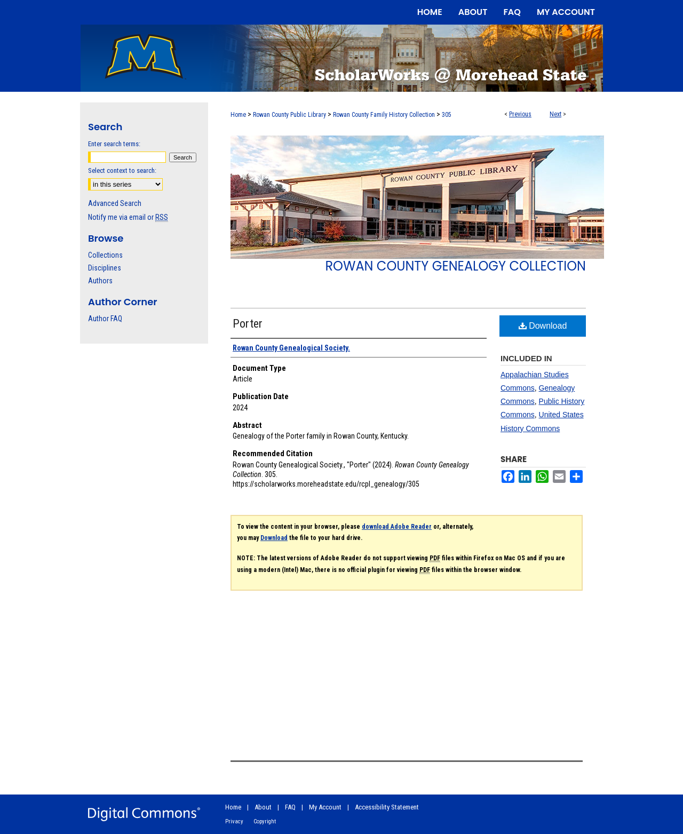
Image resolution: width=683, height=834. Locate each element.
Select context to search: (122, 170)
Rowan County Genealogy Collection (455, 266)
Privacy (234, 821)
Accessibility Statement (387, 807)
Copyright (264, 821)
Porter (248, 323)
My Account (325, 807)
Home (238, 114)
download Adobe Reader (397, 526)
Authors (100, 280)
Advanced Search (114, 203)
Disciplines (104, 268)
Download (543, 325)
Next (555, 114)
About (263, 807)
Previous (520, 114)
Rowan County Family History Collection (384, 114)
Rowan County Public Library (289, 114)
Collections (105, 255)
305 (446, 114)
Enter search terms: (114, 144)
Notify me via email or (128, 217)
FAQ (290, 807)
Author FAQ (105, 318)
